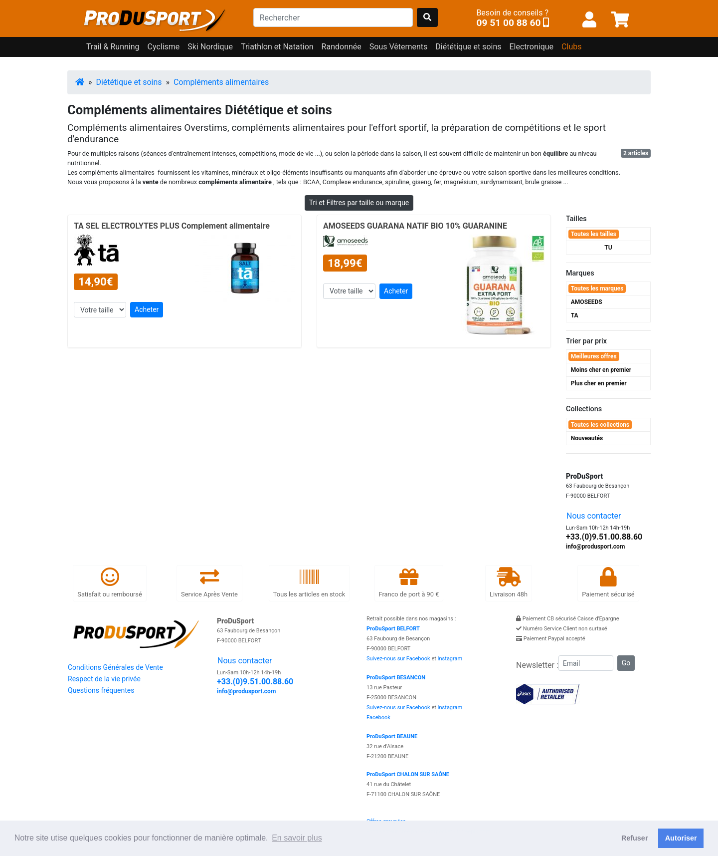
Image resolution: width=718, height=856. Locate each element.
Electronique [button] (531, 46)
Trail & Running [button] (113, 46)
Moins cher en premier (601, 369)
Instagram (450, 658)
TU (608, 247)
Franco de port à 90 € (409, 583)
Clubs (571, 46)
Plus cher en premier (599, 383)
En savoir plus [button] (297, 838)
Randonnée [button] (341, 46)
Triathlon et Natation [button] (277, 46)
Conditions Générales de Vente (115, 667)
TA (574, 315)
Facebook (378, 717)
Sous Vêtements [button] (398, 46)
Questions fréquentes (101, 690)
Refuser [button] (634, 838)
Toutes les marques (597, 288)
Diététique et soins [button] (468, 46)
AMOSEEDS (586, 301)
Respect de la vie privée (104, 679)
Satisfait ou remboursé (109, 583)
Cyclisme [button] (164, 46)
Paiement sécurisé (608, 583)
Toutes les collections (600, 424)
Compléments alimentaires (221, 82)
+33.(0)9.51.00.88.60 (604, 537)
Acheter (147, 309)
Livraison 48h (509, 583)
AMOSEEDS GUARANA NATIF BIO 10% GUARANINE (415, 226)
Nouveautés (587, 438)
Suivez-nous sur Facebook (398, 658)
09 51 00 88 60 (508, 22)
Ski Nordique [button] (210, 46)
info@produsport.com (595, 546)
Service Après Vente (209, 583)
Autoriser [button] (681, 838)
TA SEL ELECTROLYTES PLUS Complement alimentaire (172, 226)
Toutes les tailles (593, 234)
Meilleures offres (594, 356)
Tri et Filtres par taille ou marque (359, 203)
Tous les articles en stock (309, 583)
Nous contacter (593, 516)
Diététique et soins (129, 82)
